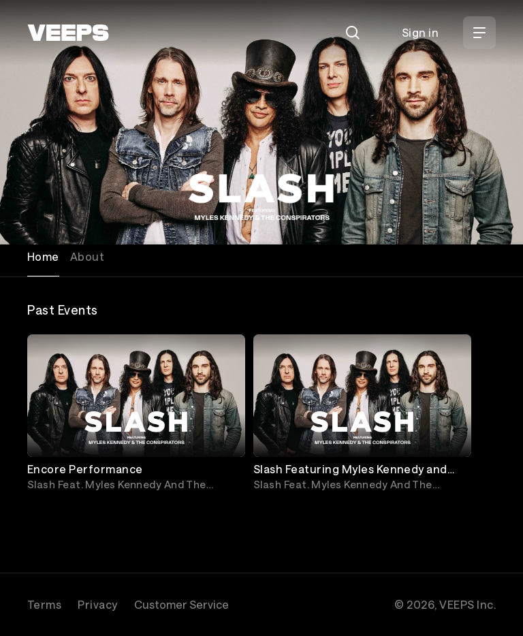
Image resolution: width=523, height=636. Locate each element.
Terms (44, 604)
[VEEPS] (68, 33)
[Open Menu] (479, 32)
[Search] (352, 32)
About (87, 256)
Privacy (97, 604)
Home (43, 256)
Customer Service (181, 604)
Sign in (420, 32)
